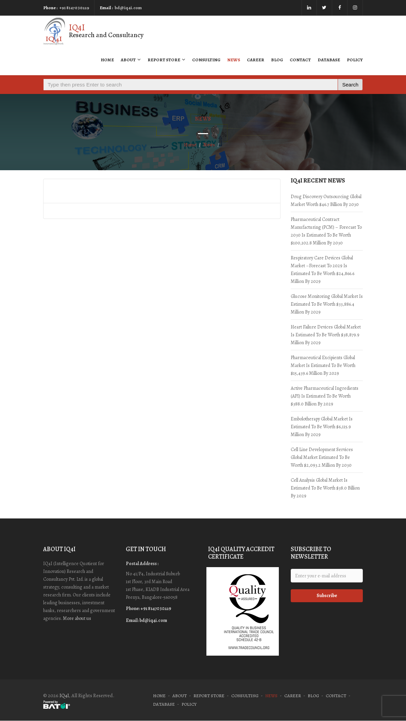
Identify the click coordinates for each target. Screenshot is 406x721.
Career (255, 60)
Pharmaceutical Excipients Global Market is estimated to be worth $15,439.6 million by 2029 (323, 365)
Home (107, 60)
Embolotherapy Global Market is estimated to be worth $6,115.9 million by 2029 (322, 427)
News (233, 60)
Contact (300, 60)
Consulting (206, 60)
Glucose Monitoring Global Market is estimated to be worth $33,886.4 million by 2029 (327, 304)
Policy (355, 60)
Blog (277, 60)
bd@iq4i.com (128, 8)
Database (329, 60)
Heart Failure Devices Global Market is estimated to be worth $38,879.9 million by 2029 (326, 335)
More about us (77, 618)
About (131, 59)
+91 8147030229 (74, 8)
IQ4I (64, 695)
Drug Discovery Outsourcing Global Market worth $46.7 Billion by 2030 (326, 200)
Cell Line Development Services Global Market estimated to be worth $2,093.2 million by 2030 (322, 457)
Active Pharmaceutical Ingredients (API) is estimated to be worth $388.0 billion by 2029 (324, 396)
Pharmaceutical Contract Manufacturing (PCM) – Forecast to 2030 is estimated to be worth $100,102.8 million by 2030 (326, 231)
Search (350, 84)
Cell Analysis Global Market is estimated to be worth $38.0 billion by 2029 (325, 488)
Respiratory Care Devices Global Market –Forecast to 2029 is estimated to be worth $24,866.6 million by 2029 (322, 270)
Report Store (166, 59)
